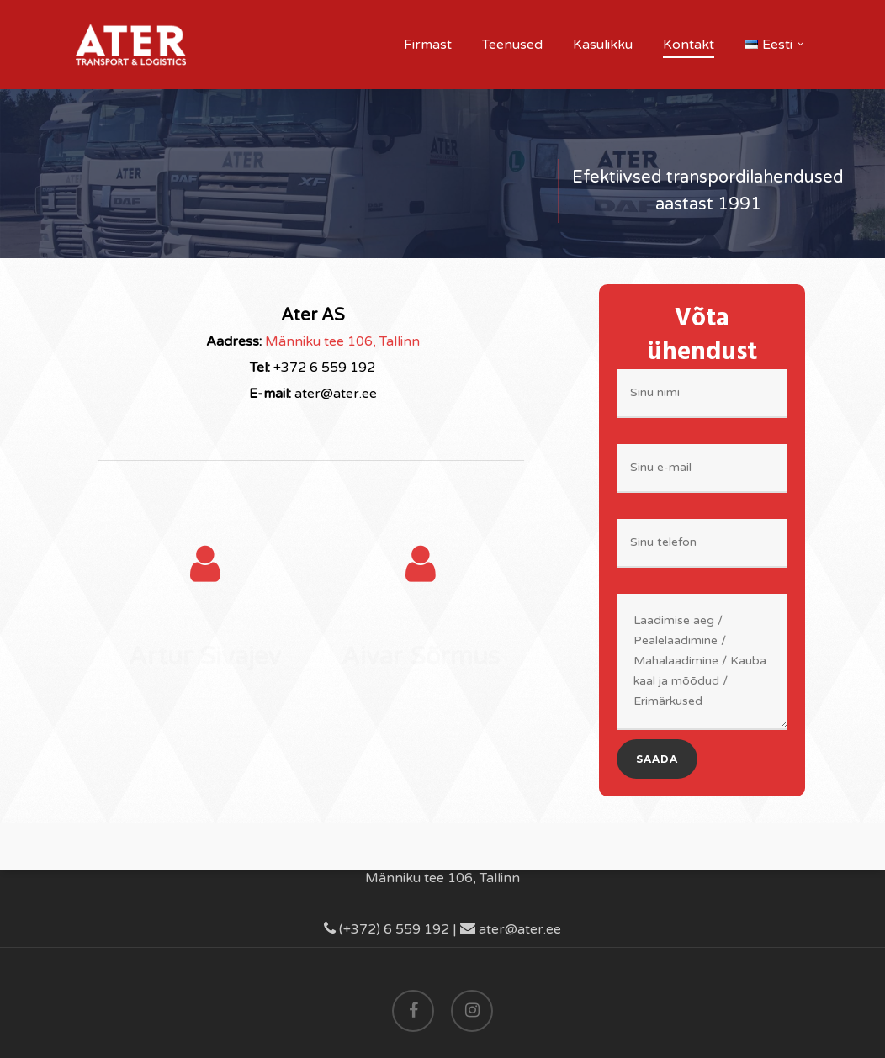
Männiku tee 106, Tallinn (342, 341)
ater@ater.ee (510, 929)
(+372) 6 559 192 (386, 929)
